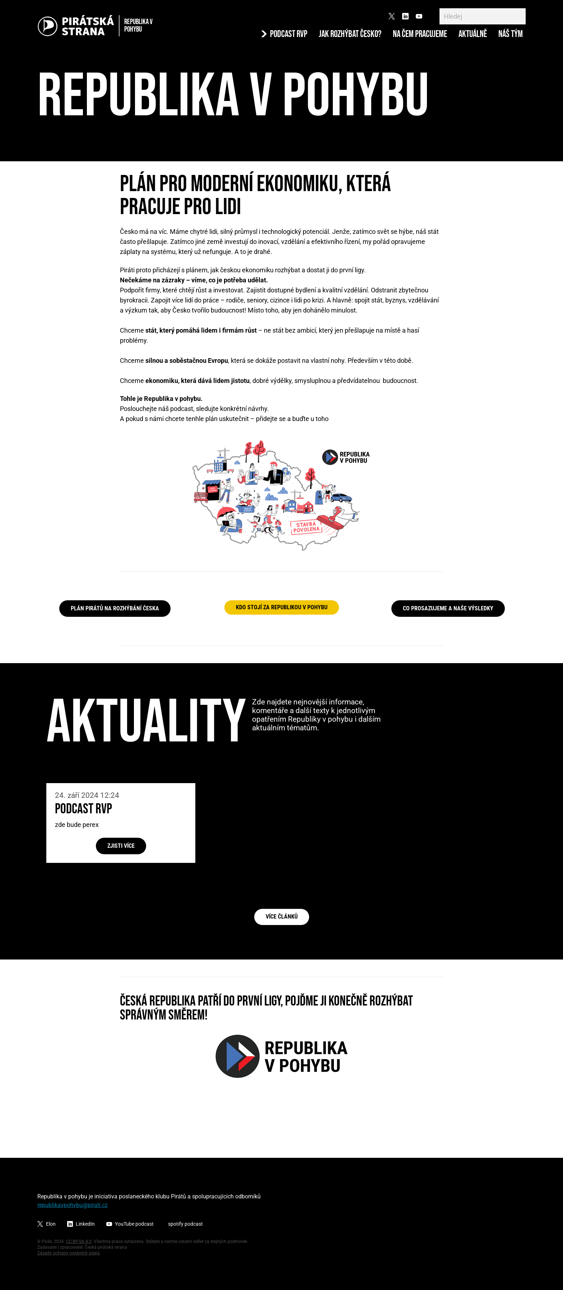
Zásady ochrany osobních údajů (68, 1253)
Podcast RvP (83, 809)
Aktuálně (473, 34)
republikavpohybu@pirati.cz (72, 1205)
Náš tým (510, 34)
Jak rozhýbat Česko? (350, 34)
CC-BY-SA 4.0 (79, 1241)
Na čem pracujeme (420, 34)
